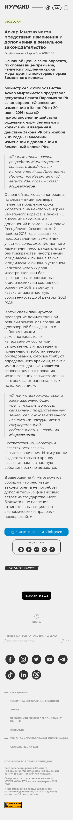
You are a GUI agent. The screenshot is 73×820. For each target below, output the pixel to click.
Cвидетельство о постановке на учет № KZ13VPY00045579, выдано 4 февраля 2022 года (30, 781)
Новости (12, 21)
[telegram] (63, 659)
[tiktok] (10, 675)
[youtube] (49, 659)
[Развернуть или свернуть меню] (66, 7)
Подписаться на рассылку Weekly (32, 635)
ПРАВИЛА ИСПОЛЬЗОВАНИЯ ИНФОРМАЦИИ (39, 738)
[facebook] (10, 659)
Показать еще (36, 595)
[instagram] (23, 659)
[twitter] (36, 659)
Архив (14, 709)
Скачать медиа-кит (24, 747)
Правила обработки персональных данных (36, 719)
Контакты (17, 730)
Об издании (19, 692)
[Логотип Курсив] (16, 7)
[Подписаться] (66, 641)
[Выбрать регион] (47, 7)
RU (57, 8)
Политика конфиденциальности (34, 701)
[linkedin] (23, 675)
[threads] (36, 675)
